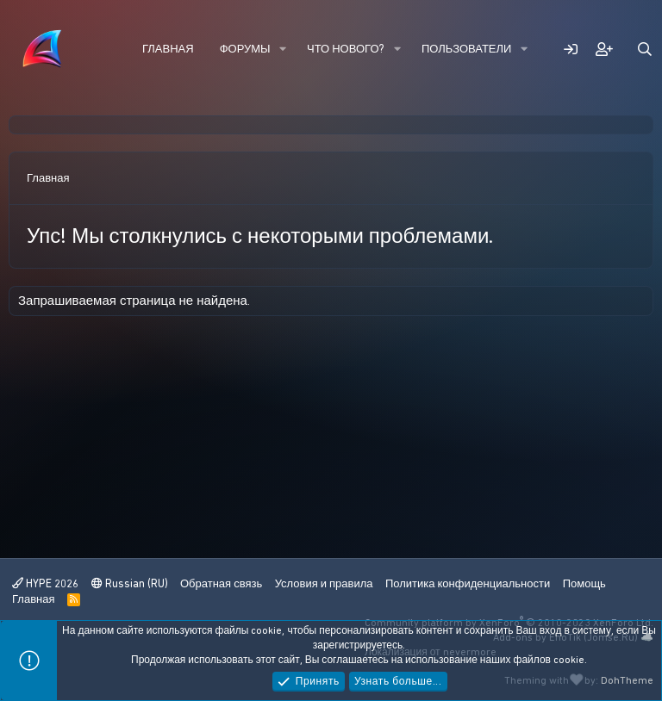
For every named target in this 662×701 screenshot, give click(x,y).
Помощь (584, 583)
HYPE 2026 (45, 583)
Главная (168, 48)
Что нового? (345, 48)
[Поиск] (645, 49)
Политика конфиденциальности (467, 583)
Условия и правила (324, 583)
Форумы (245, 48)
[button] (283, 49)
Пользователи (466, 48)
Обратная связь (221, 583)
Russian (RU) (129, 583)
